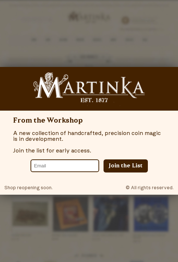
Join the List (126, 166)
